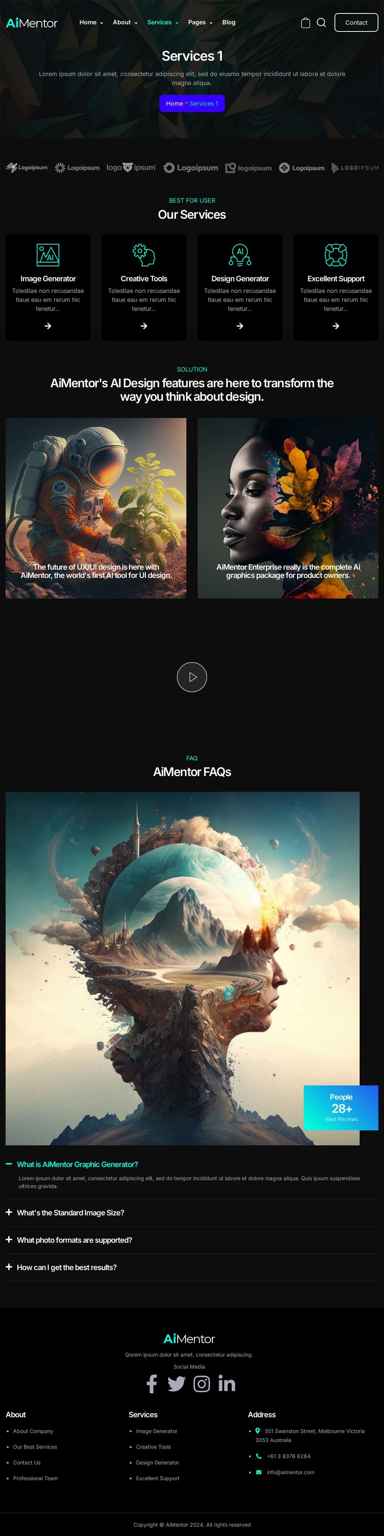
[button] (192, 1164)
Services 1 (204, 103)
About (122, 22)
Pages (197, 22)
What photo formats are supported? (74, 1240)
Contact (356, 22)
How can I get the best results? (67, 1267)
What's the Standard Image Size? (70, 1212)
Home (88, 22)
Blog (229, 22)
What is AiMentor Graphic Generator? (77, 1164)
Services (159, 22)
